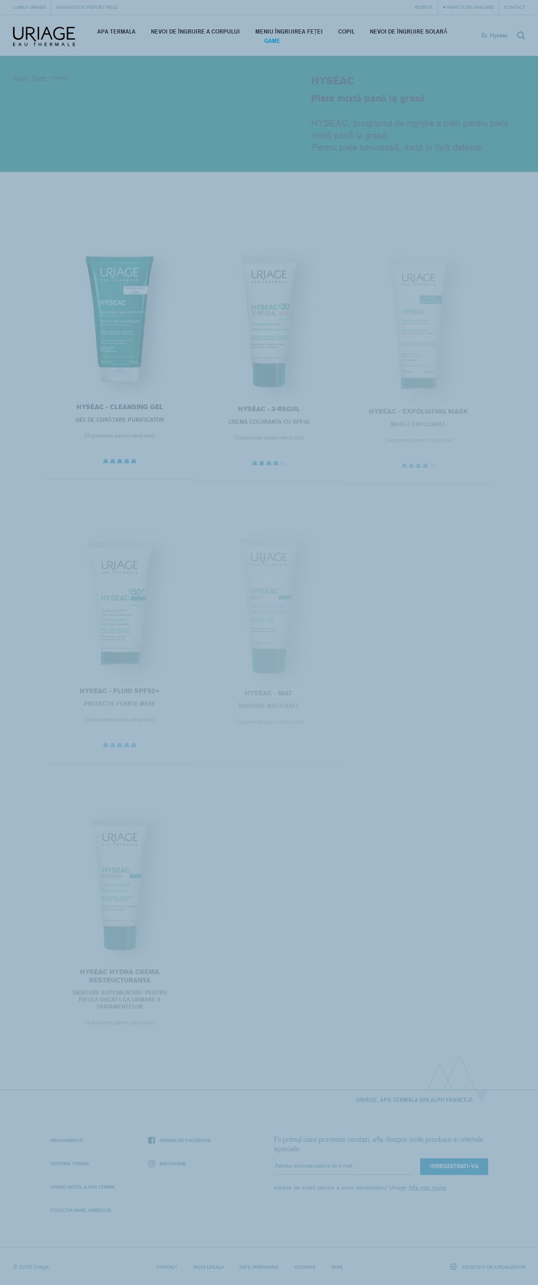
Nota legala (208, 1267)
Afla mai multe (427, 1187)
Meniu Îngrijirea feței (289, 31)
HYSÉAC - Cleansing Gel (119, 410)
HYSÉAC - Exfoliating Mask (418, 415)
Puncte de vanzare (470, 7)
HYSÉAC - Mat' (269, 697)
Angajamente (66, 1140)
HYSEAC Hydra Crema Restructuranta (119, 980)
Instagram (167, 1164)
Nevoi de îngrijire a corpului (195, 31)
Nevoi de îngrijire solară (408, 31)
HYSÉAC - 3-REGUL (269, 413)
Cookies (305, 1267)
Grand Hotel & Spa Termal (83, 1186)
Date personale (259, 1267)
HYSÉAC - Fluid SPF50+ (120, 695)
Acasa (20, 78)
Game (272, 40)
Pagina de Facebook (179, 1140)
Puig (337, 1267)
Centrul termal (69, 1163)
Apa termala (116, 31)
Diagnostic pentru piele (87, 7)
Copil (346, 31)
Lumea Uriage (29, 7)
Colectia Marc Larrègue (80, 1210)
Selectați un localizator (487, 1266)
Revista (424, 7)
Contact (514, 7)
